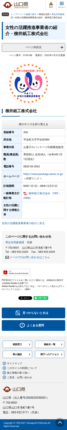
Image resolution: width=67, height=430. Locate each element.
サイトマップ (14, 363)
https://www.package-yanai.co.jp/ (43, 174)
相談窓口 (17, 344)
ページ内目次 (34, 47)
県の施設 (17, 354)
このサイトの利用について (22, 368)
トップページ (17, 14)
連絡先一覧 (49, 344)
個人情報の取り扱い (18, 372)
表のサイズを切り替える (33, 124)
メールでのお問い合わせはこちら (30, 257)
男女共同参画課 (14, 242)
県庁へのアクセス (49, 354)
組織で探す (31, 14)
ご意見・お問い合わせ (19, 377)
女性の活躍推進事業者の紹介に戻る (23, 223)
